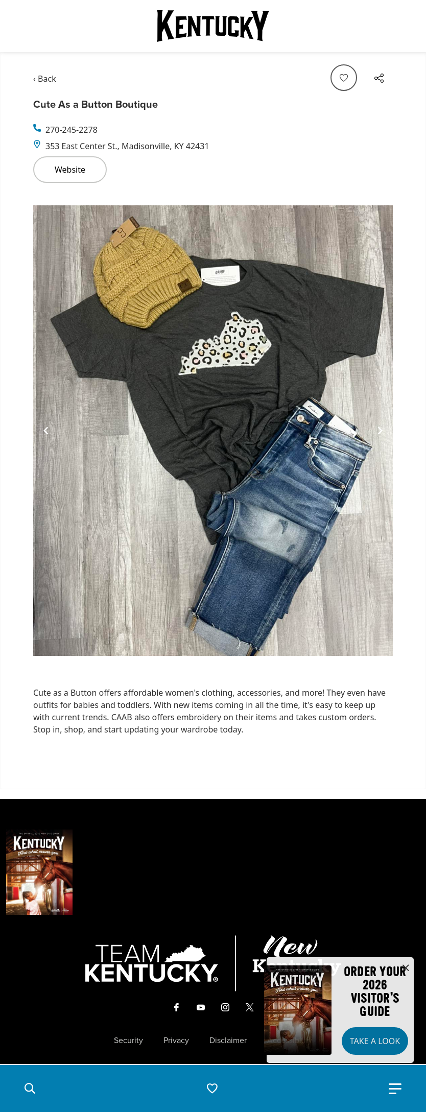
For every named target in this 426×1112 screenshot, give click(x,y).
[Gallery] (213, 431)
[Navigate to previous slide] (46, 430)
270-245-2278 (71, 129)
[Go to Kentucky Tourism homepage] (213, 26)
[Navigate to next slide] (380, 430)
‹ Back (44, 78)
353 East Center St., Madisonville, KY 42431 (127, 146)
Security (128, 1040)
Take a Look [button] (375, 1041)
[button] (29, 1088)
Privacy (176, 1040)
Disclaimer (228, 1040)
